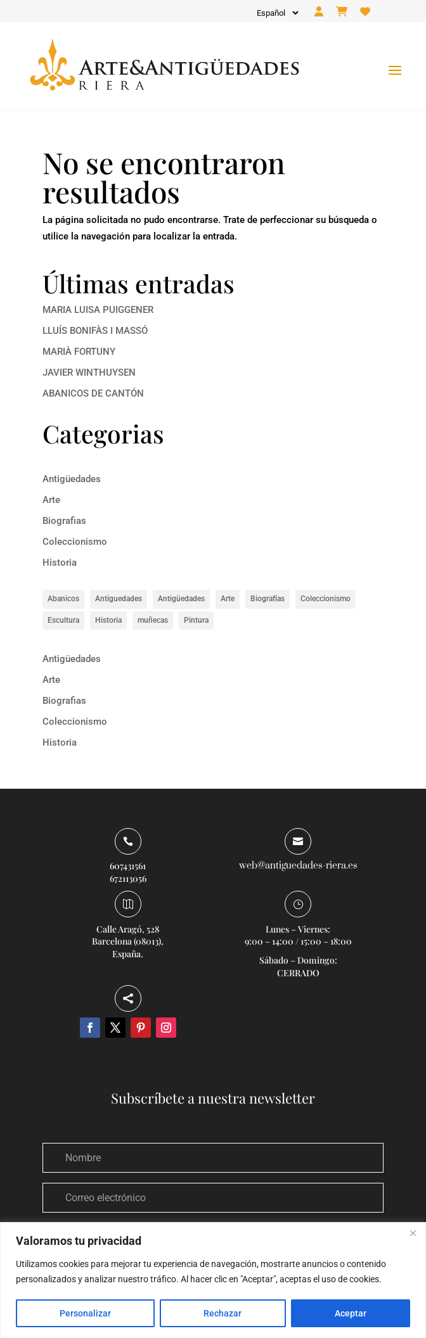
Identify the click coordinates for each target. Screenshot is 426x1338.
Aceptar (350, 1313)
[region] (213, 1280)
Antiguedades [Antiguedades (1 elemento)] (118, 598)
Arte (51, 500)
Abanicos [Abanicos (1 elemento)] (63, 598)
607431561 (128, 866)
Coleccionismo (74, 541)
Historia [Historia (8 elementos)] (108, 620)
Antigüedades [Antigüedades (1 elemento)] (181, 598)
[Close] (412, 1232)
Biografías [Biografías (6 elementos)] (267, 598)
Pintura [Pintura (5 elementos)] (196, 620)
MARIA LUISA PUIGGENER (97, 309)
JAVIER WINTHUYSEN (89, 372)
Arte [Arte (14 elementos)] (228, 598)
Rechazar (222, 1313)
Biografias (64, 520)
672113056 (128, 878)
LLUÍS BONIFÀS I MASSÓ (95, 330)
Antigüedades (71, 479)
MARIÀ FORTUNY (78, 351)
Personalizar (85, 1313)
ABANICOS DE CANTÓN (93, 393)
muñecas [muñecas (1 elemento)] (153, 620)
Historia (59, 562)
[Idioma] (276, 13)
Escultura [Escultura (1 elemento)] (63, 620)
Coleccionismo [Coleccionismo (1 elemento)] (325, 598)
